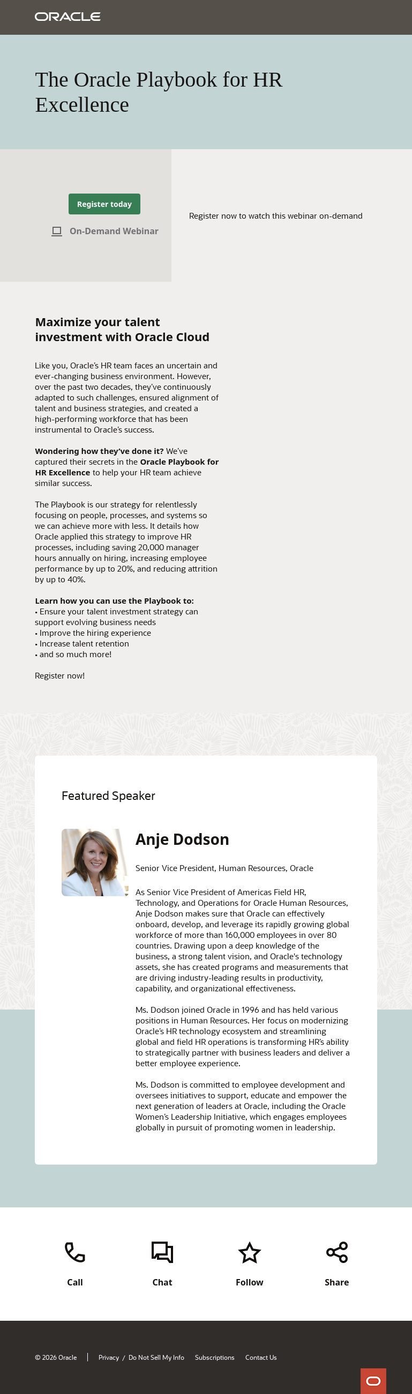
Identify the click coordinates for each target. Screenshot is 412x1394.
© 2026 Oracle (56, 1357)
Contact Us (261, 1357)
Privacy (109, 1357)
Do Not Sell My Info (156, 1357)
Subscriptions (215, 1357)
